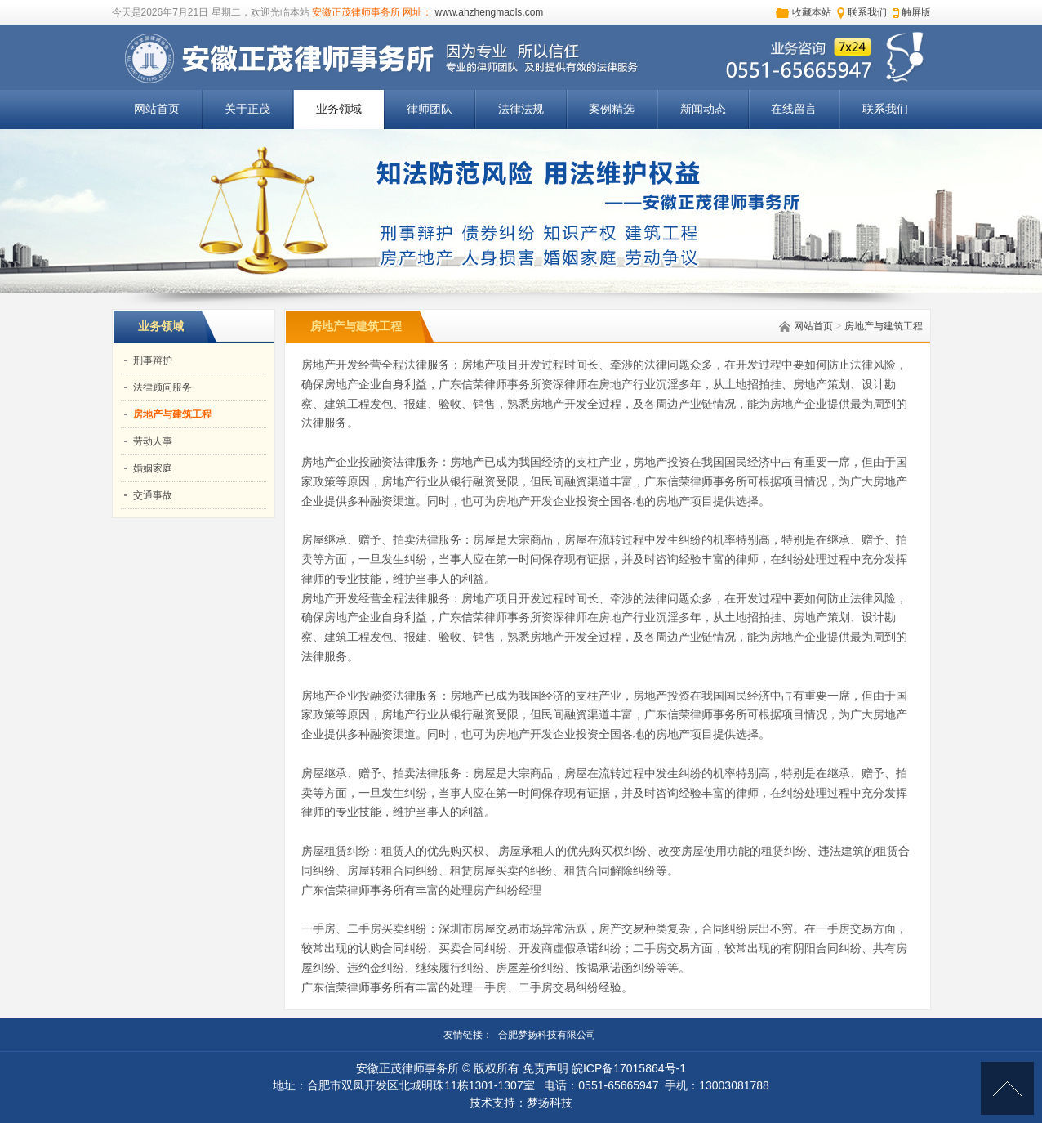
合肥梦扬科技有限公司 (547, 1034)
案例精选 (612, 109)
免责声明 (545, 1068)
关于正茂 (247, 109)
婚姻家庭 (152, 468)
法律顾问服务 (162, 387)
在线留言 (794, 109)
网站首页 (157, 109)
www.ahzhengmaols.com (489, 12)
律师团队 (429, 109)
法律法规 (521, 109)
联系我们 (867, 12)
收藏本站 (811, 12)
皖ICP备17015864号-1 (629, 1068)
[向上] (1007, 1088)
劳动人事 (152, 441)
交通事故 (152, 495)
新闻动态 (703, 109)
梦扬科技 (549, 1102)
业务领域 (339, 109)
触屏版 (916, 12)
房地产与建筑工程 (883, 326)
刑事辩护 (152, 360)
